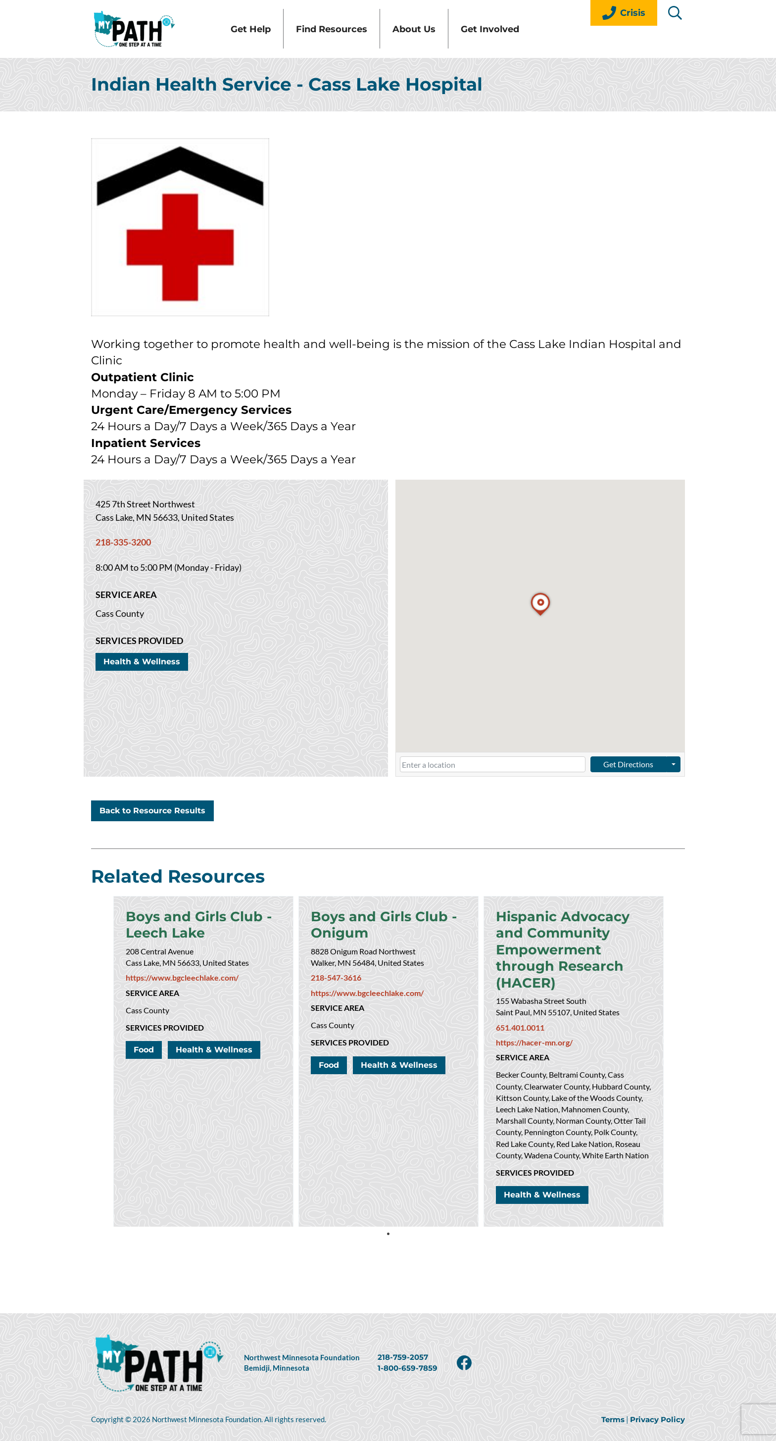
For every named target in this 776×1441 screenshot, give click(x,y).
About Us (452, 39)
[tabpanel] (203, 1081)
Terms (613, 1419)
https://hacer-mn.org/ (534, 1068)
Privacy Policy (657, 1419)
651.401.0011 (520, 1053)
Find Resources (369, 39)
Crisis (623, 13)
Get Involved (528, 39)
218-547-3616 (336, 1000)
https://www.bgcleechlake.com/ (182, 1000)
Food (144, 1072)
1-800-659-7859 (407, 1368)
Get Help (289, 39)
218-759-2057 (403, 1357)
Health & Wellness (141, 682)
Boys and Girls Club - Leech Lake (203, 946)
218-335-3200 (123, 562)
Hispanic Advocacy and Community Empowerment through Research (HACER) (566, 973)
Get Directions (628, 784)
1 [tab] (388, 1254)
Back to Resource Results (152, 831)
